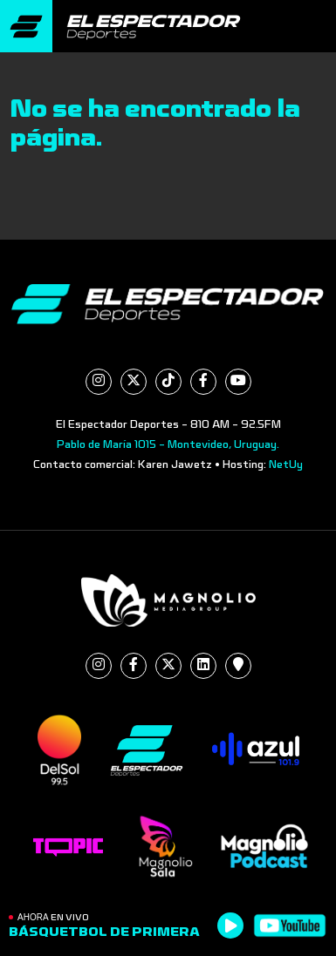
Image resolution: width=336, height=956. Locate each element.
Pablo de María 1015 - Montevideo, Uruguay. (168, 444)
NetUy (286, 464)
